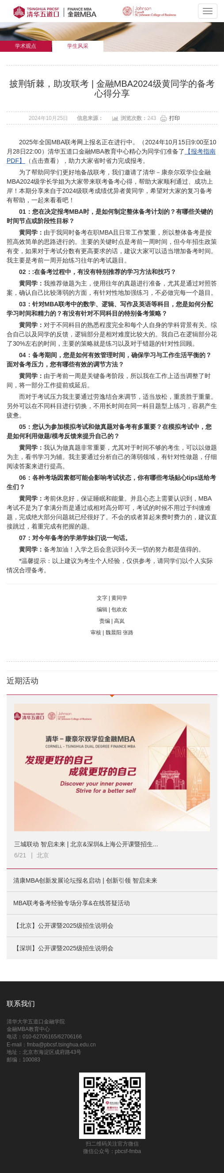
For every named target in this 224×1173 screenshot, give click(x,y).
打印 (174, 118)
